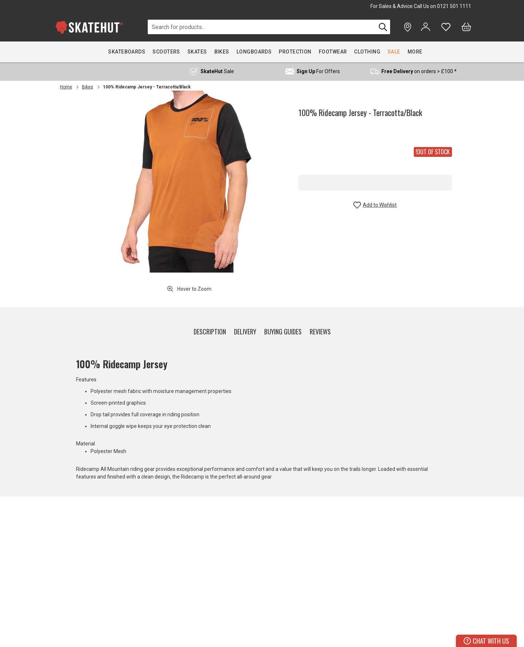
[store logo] (89, 27)
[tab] (210, 330)
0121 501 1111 (454, 6)
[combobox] (262, 27)
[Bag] (466, 27)
